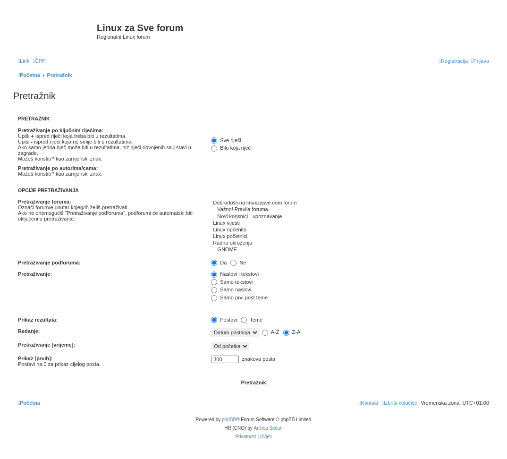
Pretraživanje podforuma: (49, 262)
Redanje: (29, 331)
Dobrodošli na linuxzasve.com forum (350, 203)
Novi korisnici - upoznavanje (350, 216)
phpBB (229, 419)
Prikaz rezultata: (38, 320)
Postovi (224, 320)
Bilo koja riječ (231, 148)
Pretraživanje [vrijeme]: (46, 345)
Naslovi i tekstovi (235, 274)
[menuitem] (39, 61)
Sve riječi (226, 140)
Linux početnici (350, 236)
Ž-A (292, 332)
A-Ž (270, 332)
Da (219, 262)
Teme (251, 320)
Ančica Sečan (268, 428)
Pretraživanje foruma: (44, 201)
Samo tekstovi (232, 282)
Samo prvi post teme (239, 297)
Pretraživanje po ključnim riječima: (60, 130)
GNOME (350, 249)
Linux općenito (350, 230)
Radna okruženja (350, 243)
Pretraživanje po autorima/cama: (58, 168)
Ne (238, 262)
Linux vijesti (350, 223)
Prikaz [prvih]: (35, 358)
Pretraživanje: (35, 274)
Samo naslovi (231, 289)
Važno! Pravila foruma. (350, 209)
